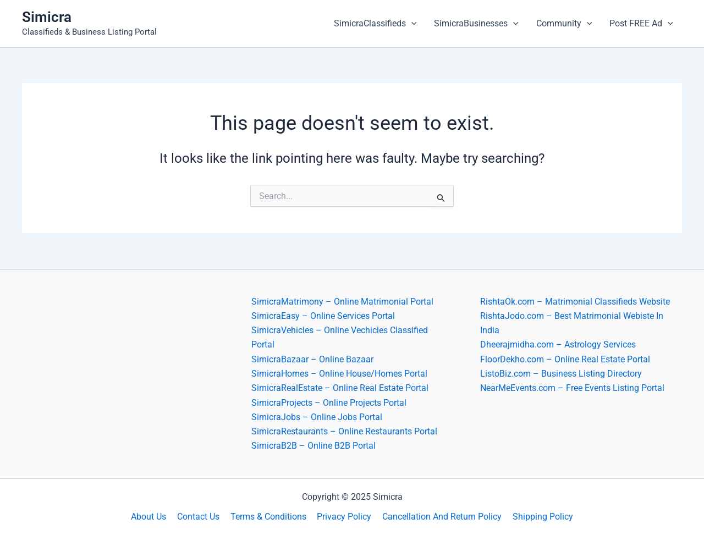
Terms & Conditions (269, 516)
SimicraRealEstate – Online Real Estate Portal (339, 388)
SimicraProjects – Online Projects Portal (328, 402)
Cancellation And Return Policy (439, 516)
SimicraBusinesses (476, 23)
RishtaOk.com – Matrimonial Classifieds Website (575, 300)
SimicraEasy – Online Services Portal (323, 315)
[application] (411, 23)
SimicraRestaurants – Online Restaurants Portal (344, 431)
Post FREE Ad (641, 23)
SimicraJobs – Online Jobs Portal (316, 416)
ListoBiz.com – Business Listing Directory (561, 373)
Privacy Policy (343, 516)
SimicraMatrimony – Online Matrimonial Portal (342, 300)
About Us (154, 516)
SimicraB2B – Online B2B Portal (313, 445)
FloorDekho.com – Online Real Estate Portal (565, 359)
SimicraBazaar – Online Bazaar (312, 359)
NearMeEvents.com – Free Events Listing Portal (572, 388)
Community (564, 23)
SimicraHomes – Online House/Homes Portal (339, 373)
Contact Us (201, 516)
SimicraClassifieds (375, 23)
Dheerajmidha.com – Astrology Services (558, 344)
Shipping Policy (538, 516)
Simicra (47, 17)
